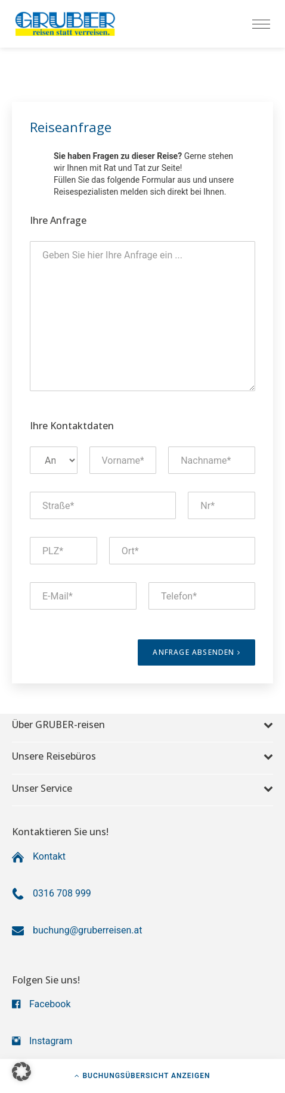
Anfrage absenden (196, 652)
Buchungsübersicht (142, 1076)
